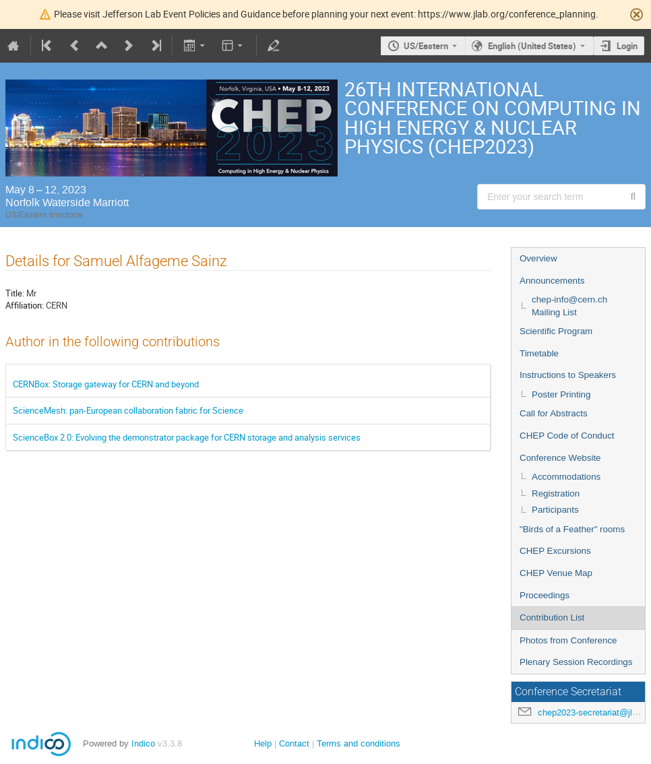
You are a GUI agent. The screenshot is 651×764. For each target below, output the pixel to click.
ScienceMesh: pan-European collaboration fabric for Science (128, 410)
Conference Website (560, 458)
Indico (143, 743)
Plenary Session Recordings (576, 662)
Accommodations (566, 477)
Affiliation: (24, 305)
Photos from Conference (568, 640)
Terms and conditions (358, 743)
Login (627, 46)
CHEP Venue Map (556, 573)
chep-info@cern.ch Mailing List (569, 305)
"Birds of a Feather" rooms (572, 529)
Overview (538, 258)
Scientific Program (556, 331)
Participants (555, 510)
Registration (556, 493)
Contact (294, 743)
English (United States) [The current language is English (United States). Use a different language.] (532, 46)
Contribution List (552, 617)
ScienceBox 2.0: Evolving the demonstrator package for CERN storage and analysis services (187, 437)
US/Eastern (426, 46)
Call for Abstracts (554, 413)
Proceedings (544, 595)
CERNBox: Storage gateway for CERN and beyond (106, 384)
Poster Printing (561, 394)
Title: (14, 293)
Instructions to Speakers (568, 375)
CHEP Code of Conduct (567, 436)
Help (263, 743)
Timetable (539, 353)
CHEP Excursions (555, 551)
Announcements (552, 281)
